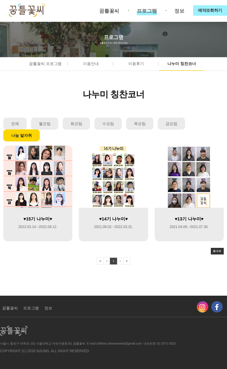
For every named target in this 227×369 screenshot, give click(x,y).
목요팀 (140, 124)
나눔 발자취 (21, 135)
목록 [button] (217, 251)
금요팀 (171, 124)
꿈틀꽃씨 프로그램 (45, 64)
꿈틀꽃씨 (109, 11)
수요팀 (108, 124)
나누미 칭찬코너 (181, 64)
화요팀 (76, 124)
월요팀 (45, 124)
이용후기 (136, 64)
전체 (15, 124)
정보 (179, 11)
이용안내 (91, 64)
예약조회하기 (210, 10)
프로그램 (147, 11)
